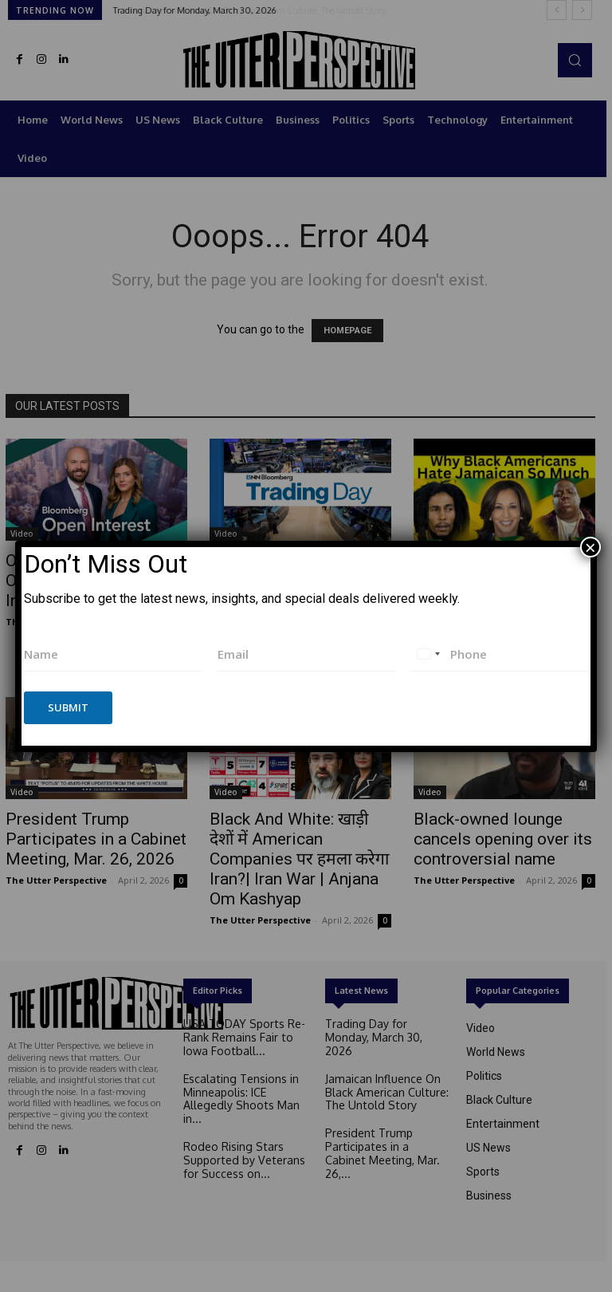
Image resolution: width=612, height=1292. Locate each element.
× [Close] (590, 547)
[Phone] (499, 654)
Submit (68, 707)
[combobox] (427, 654)
